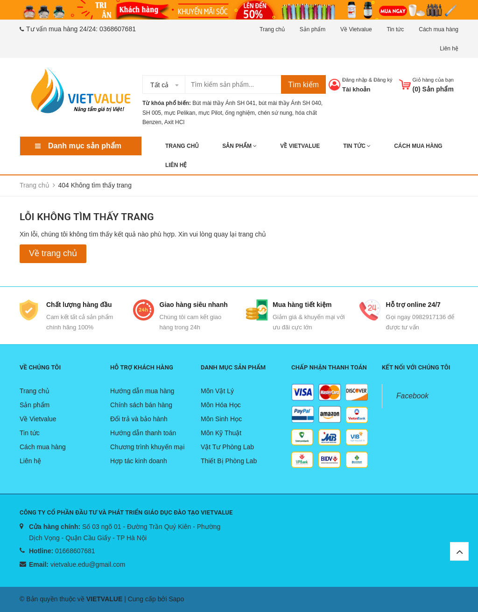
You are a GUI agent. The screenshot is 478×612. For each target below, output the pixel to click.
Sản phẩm (312, 29)
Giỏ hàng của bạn (433, 80)
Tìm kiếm (303, 85)
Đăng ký (382, 80)
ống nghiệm (239, 113)
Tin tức (395, 29)
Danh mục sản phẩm (84, 146)
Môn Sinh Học (221, 419)
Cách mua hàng (438, 29)
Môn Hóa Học (221, 405)
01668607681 (75, 551)
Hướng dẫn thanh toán (143, 433)
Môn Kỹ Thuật (221, 433)
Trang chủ (272, 29)
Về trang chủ (53, 253)
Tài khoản (356, 89)
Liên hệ (449, 48)
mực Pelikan (180, 113)
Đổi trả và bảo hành (139, 419)
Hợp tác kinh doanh (138, 461)
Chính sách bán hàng (141, 405)
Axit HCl (174, 122)
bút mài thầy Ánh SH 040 (290, 103)
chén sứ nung (275, 113)
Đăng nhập (354, 80)
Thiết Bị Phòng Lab (229, 461)
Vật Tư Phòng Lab (227, 447)
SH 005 (151, 113)
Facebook (412, 396)
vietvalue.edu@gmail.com (88, 564)
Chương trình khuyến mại (147, 447)
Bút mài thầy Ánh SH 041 (223, 103)
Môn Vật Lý (217, 391)
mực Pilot (210, 113)
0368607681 (117, 29)
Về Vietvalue (356, 29)
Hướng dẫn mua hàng (142, 391)
